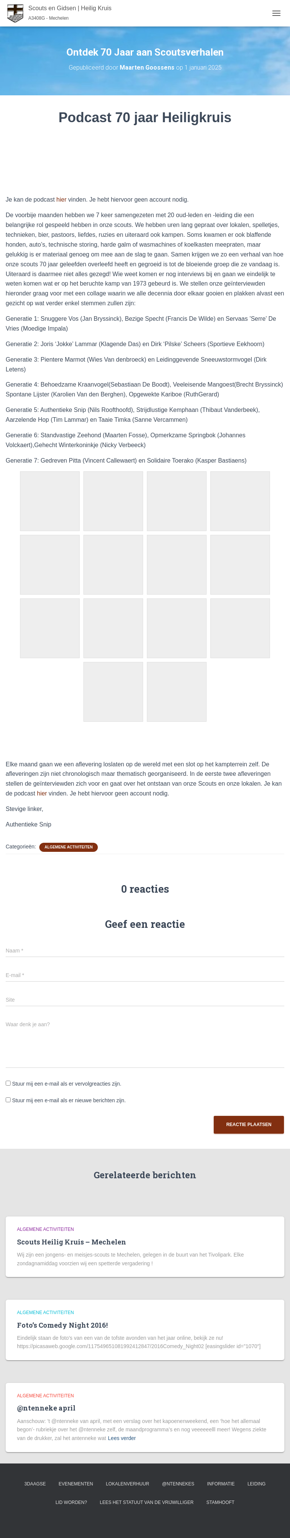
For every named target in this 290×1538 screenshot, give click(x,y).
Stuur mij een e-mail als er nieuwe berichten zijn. (69, 1100)
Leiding (256, 1484)
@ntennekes (178, 1484)
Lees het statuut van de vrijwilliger (146, 1502)
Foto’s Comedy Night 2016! (62, 1325)
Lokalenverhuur (127, 1484)
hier (61, 199)
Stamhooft (220, 1502)
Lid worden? (71, 1502)
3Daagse (35, 1484)
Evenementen (76, 1484)
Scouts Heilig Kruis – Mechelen (71, 1241)
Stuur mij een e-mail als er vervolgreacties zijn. (66, 1084)
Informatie (220, 1484)
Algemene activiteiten (69, 847)
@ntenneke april (46, 1407)
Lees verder (122, 1438)
